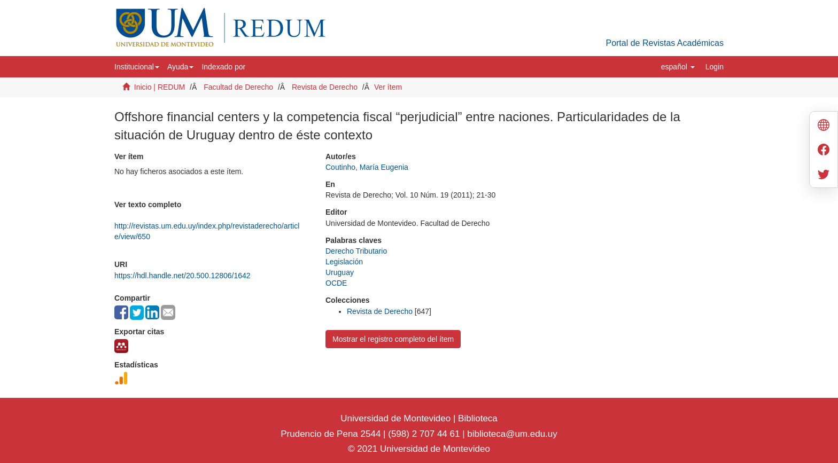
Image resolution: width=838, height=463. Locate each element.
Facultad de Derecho (238, 87)
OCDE (336, 283)
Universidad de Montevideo (396, 418)
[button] (136, 66)
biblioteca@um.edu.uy (512, 434)
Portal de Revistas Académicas (665, 43)
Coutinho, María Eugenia (366, 167)
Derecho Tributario (356, 251)
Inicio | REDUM (159, 87)
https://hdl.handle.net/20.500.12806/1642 (182, 275)
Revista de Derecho (325, 87)
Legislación (344, 261)
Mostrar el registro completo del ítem (393, 339)
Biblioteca (476, 418)
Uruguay (339, 272)
